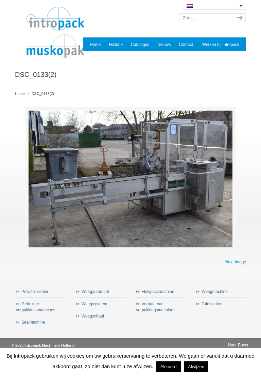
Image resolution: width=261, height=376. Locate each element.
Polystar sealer (34, 291)
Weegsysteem (94, 303)
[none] (214, 6)
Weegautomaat (95, 291)
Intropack (58, 32)
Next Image (235, 262)
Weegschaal (93, 316)
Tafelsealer (211, 303)
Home (20, 94)
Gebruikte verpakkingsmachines (35, 306)
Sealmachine (33, 322)
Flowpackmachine (158, 291)
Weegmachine (215, 291)
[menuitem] (214, 6)
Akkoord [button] (168, 366)
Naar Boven (238, 345)
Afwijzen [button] (196, 366)
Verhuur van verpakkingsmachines (155, 306)
